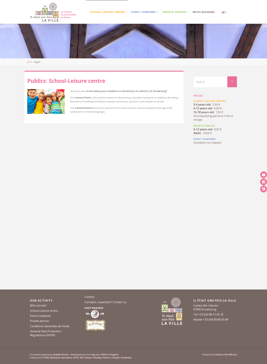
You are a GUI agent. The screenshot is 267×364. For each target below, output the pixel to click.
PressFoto (126, 357)
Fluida (218, 354)
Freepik (115, 357)
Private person (39, 321)
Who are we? (38, 305)
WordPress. (231, 354)
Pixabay (97, 357)
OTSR (46, 357)
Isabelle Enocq (60, 354)
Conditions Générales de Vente (49, 326)
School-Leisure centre (44, 311)
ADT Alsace (86, 357)
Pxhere (106, 357)
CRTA (75, 357)
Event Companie (40, 316)
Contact (89, 297)
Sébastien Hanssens (61, 357)
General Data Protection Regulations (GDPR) (45, 333)
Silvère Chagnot (109, 354)
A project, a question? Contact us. (105, 302)
